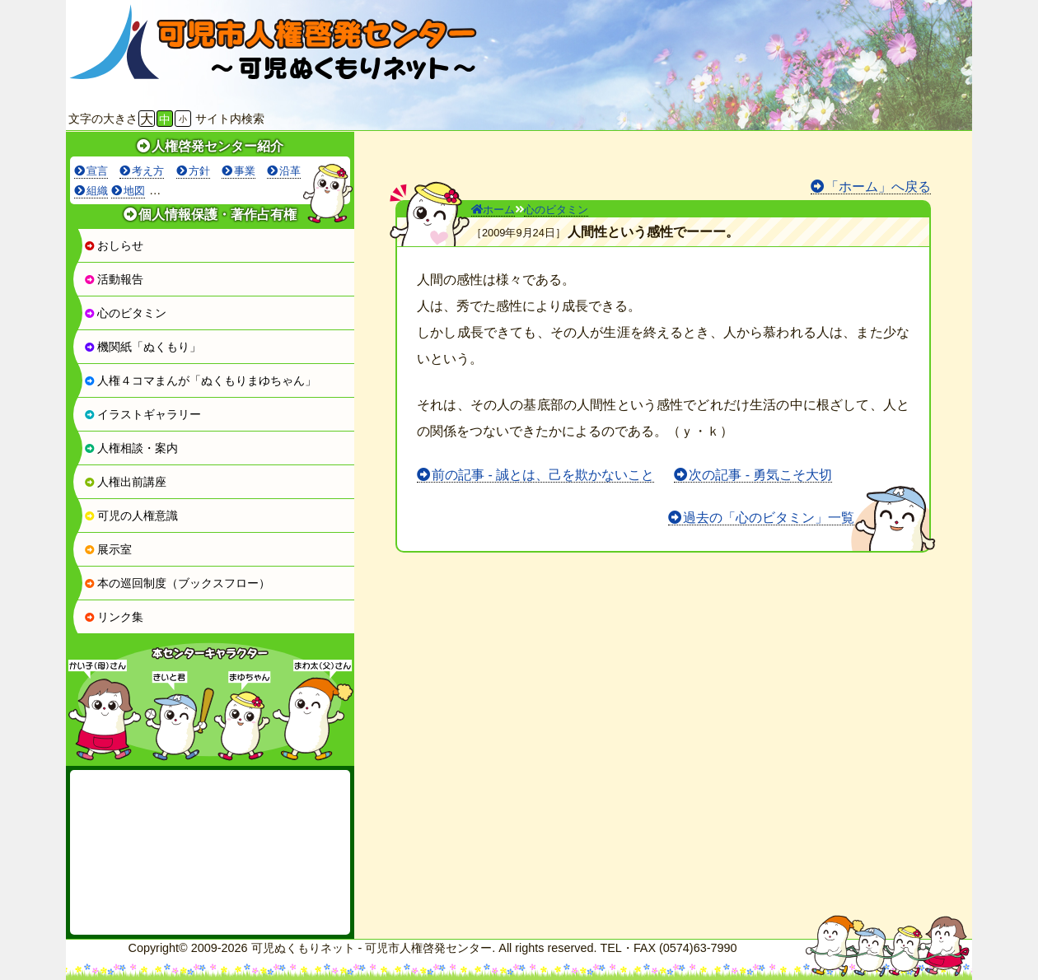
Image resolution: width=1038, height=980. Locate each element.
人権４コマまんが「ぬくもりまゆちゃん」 (200, 380)
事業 (244, 171)
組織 (97, 190)
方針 (199, 171)
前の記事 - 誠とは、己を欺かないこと (543, 475)
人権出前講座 (125, 481)
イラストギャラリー (142, 414)
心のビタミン (125, 313)
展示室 (108, 549)
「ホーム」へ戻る (878, 187)
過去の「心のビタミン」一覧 (768, 518)
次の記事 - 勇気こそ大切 (760, 475)
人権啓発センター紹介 (217, 146)
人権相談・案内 (131, 448)
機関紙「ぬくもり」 (142, 346)
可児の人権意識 (131, 515)
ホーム (493, 209)
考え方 (148, 171)
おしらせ (113, 245)
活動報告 (113, 279)
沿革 (290, 171)
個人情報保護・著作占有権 (217, 215)
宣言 (97, 171)
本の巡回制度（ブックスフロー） (177, 583)
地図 (134, 190)
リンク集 (113, 616)
